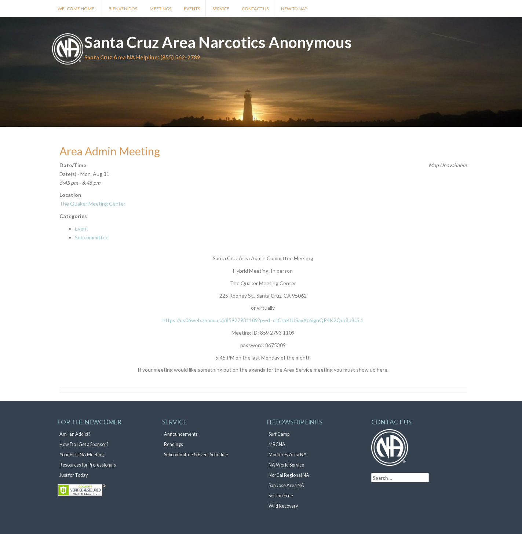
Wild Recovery (283, 506)
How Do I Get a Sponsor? (83, 444)
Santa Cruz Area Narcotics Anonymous (218, 42)
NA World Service (286, 465)
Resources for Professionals (87, 465)
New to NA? (294, 8)
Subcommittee (92, 237)
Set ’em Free (281, 495)
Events (192, 8)
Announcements (181, 434)
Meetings (160, 8)
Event (81, 228)
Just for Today (73, 475)
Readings (173, 444)
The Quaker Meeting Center (92, 203)
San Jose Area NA (286, 485)
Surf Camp (279, 434)
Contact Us (255, 8)
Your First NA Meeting (81, 454)
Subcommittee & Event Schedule (196, 454)
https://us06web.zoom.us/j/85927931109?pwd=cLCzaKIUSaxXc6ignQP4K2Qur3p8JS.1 (263, 320)
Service (220, 8)
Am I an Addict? (74, 434)
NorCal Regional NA (289, 475)
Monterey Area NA (288, 454)
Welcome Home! (77, 8)
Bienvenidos (123, 8)
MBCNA (277, 444)
